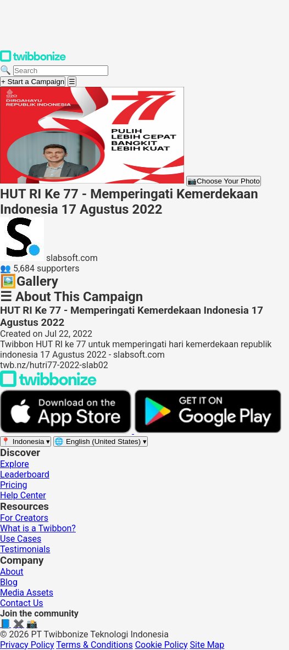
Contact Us (21, 603)
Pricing (13, 485)
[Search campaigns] (60, 70)
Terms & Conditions (94, 645)
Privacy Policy (27, 645)
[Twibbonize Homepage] (33, 59)
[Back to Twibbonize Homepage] (48, 384)
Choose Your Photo (223, 181)
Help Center (23, 495)
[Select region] (25, 441)
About (12, 571)
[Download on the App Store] (67, 430)
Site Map (207, 645)
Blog (9, 582)
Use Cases (20, 539)
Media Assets (26, 592)
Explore (14, 464)
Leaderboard (24, 474)
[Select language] (100, 441)
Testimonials (25, 549)
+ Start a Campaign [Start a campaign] (32, 81)
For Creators (24, 518)
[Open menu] (72, 81)
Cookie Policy (161, 645)
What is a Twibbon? (38, 528)
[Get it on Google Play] (207, 430)
